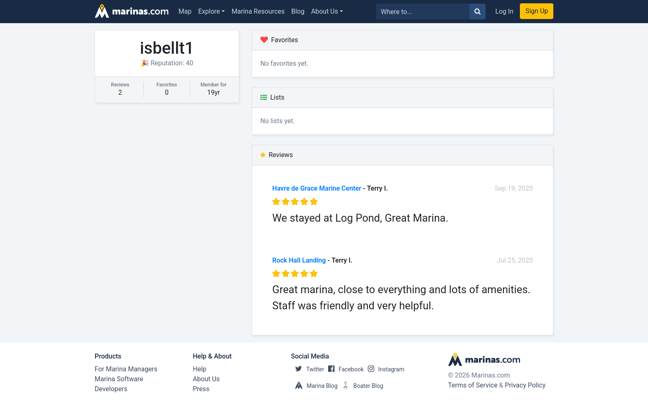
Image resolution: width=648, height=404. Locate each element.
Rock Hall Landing (299, 260)
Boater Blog (361, 385)
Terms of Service (473, 385)
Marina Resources (257, 11)
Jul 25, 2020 (515, 260)
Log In (505, 11)
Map (185, 11)
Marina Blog (314, 385)
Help (200, 369)
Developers (111, 389)
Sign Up (536, 11)
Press (201, 389)
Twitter (307, 369)
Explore (209, 11)
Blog (298, 11)
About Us (324, 11)
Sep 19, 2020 (514, 188)
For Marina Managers (126, 369)
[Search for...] (423, 11)
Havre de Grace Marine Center (316, 188)
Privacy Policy (525, 385)
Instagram (384, 369)
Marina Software (119, 379)
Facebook (344, 369)
